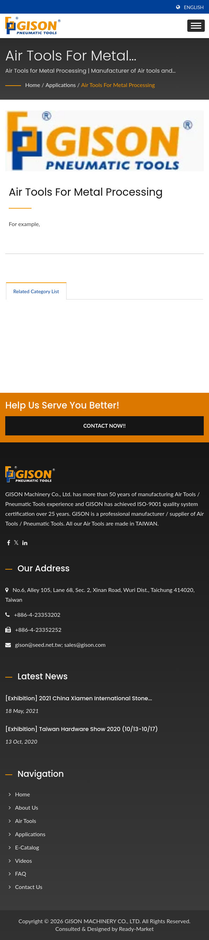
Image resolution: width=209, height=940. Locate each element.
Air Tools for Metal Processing (118, 84)
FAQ (20, 873)
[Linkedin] (24, 543)
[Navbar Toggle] (196, 26)
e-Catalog (27, 847)
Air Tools (25, 820)
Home (32, 84)
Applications (61, 84)
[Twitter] (16, 543)
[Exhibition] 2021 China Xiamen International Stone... (78, 698)
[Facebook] (8, 543)
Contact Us (28, 886)
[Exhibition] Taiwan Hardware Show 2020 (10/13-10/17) (81, 729)
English (194, 7)
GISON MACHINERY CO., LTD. (103, 921)
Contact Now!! (104, 425)
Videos (23, 860)
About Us (26, 807)
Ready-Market (136, 928)
